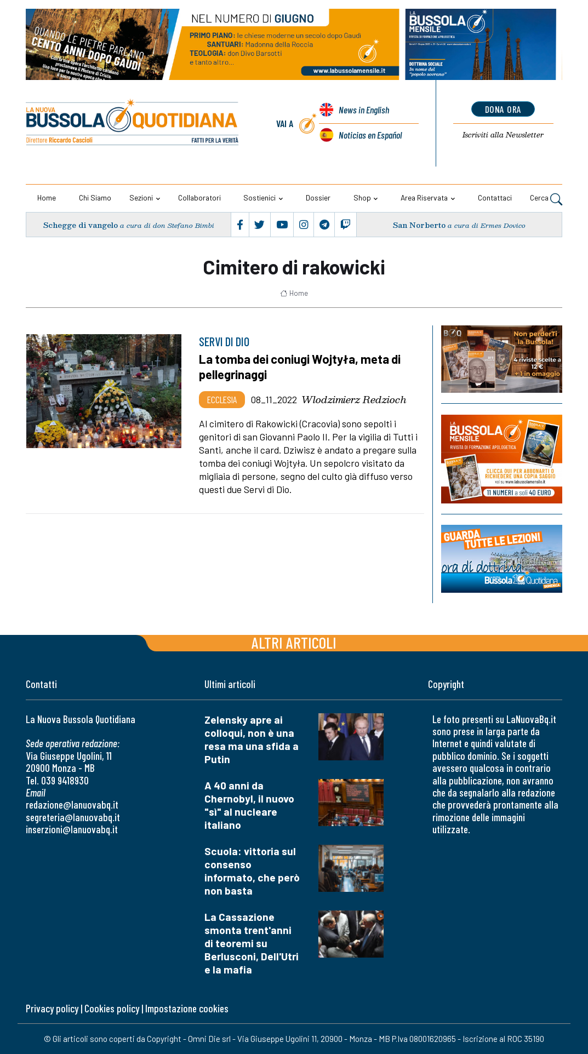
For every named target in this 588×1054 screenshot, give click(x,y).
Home (46, 197)
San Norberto (419, 225)
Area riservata (424, 197)
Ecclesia (222, 399)
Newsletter (503, 134)
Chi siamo (95, 197)
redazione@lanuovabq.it (72, 804)
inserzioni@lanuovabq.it (72, 829)
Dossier (318, 197)
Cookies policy (111, 1008)
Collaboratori (199, 197)
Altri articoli (294, 642)
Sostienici (259, 197)
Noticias (370, 135)
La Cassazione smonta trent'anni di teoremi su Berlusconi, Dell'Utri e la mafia (251, 943)
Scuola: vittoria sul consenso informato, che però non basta (252, 871)
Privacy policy (52, 1008)
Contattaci (495, 197)
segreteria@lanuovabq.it (73, 817)
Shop (362, 197)
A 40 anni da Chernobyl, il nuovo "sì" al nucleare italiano (249, 805)
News (364, 110)
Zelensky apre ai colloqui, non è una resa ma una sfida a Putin (251, 739)
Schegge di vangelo (80, 225)
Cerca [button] (546, 199)
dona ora (503, 109)
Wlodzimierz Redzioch (354, 399)
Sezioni (141, 197)
